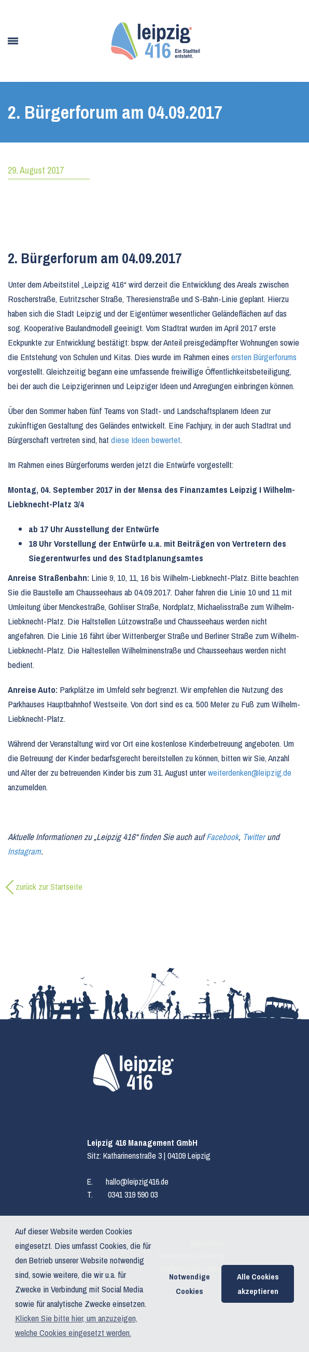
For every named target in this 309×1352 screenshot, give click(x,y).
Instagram (24, 851)
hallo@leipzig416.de (137, 1181)
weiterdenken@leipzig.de (249, 772)
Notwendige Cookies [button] (189, 1284)
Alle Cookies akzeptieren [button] (258, 1284)
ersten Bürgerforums (264, 357)
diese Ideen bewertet (145, 440)
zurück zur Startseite (49, 886)
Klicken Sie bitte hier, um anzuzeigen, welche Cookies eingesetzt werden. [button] (76, 1325)
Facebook (222, 837)
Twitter (254, 837)
